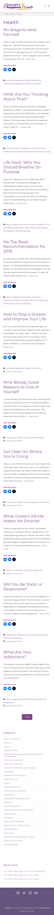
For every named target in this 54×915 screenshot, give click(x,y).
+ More (27, 717)
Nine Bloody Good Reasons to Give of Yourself (21, 387)
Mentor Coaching (12, 806)
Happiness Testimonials (15, 775)
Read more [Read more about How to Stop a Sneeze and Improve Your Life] (8, 347)
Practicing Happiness (38, 300)
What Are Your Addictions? (17, 654)
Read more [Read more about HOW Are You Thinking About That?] (26, 127)
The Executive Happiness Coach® (24, 908)
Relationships (16, 152)
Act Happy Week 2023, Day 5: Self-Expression (24, 871)
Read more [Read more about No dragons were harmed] (31, 59)
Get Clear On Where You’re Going (22, 454)
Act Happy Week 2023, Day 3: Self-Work (21, 879)
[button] (45, 6)
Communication (13, 148)
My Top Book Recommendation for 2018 (24, 246)
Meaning (24, 300)
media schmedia (27, 911)
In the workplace (30, 502)
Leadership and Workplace (36, 228)
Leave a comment (14, 371)
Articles (8, 743)
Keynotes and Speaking (15, 791)
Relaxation (9, 833)
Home (6, 14)
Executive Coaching (13, 764)
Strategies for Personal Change (27, 84)
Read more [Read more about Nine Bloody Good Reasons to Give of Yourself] (33, 416)
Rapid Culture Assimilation (17, 825)
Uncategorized (11, 844)
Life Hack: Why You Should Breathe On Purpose (22, 167)
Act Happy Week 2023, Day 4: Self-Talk (21, 875)
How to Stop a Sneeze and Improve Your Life (24, 316)
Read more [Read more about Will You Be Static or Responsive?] (44, 614)
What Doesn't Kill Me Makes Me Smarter (23, 518)
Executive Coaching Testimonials (20, 768)
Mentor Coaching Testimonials (18, 810)
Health (13, 14)
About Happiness (14, 224)
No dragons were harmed (20, 32)
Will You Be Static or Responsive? (22, 586)
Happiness (26, 148)
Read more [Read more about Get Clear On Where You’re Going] (29, 481)
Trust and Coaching (13, 841)
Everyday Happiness (15, 80)
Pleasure (33, 699)
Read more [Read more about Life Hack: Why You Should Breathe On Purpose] (22, 203)
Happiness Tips (38, 148)
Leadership (18, 228)
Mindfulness (10, 814)
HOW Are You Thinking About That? (25, 96)
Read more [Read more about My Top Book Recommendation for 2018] (33, 276)
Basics (7, 747)
